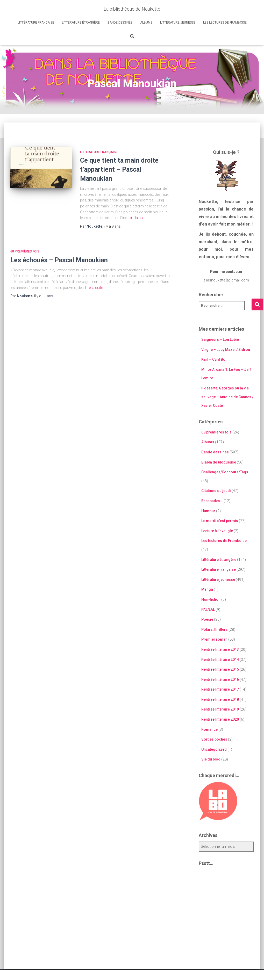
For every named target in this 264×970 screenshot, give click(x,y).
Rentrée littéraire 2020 (220, 719)
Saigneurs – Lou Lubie (220, 339)
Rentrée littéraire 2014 (220, 659)
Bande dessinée (120, 22)
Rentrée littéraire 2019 (220, 709)
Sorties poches (214, 739)
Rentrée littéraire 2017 (220, 689)
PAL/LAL (208, 609)
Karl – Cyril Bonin (216, 359)
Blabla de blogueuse (218, 462)
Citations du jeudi (216, 491)
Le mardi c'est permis (219, 521)
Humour (208, 511)
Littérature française (36, 22)
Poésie (207, 619)
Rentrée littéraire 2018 (220, 699)
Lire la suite (137, 218)
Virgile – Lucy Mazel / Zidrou (225, 350)
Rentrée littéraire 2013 (220, 649)
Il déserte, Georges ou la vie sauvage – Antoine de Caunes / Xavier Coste (227, 397)
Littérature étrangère (81, 22)
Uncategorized (214, 749)
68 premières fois (24, 251)
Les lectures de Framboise (225, 22)
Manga (207, 589)
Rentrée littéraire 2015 (220, 669)
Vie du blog (210, 759)
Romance (209, 729)
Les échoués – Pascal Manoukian (59, 260)
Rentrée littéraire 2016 (220, 679)
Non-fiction (210, 599)
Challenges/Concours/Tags (224, 472)
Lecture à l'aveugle (217, 531)
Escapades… (212, 501)
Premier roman (214, 639)
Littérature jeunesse (177, 22)
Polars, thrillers (214, 629)
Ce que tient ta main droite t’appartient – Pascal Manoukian (119, 169)
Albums (146, 22)
